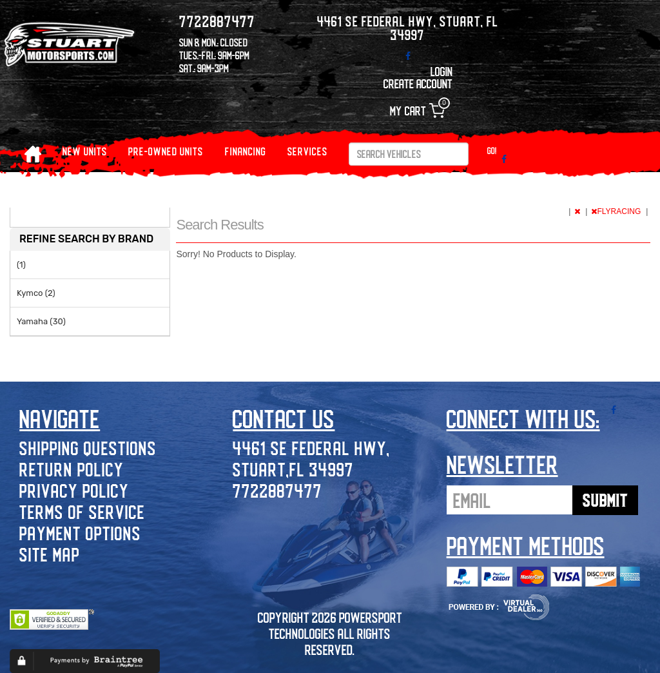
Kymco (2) (36, 293)
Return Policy (71, 469)
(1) (21, 264)
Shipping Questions (88, 447)
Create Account (417, 83)
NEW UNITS (85, 151)
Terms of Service (82, 511)
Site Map (49, 554)
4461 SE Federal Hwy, (311, 447)
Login (441, 71)
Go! (492, 150)
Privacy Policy (74, 490)
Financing (245, 151)
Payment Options (80, 532)
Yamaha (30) (41, 321)
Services (307, 151)
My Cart (417, 110)
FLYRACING (617, 211)
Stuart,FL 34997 (293, 469)
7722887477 (277, 490)
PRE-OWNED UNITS (165, 151)
